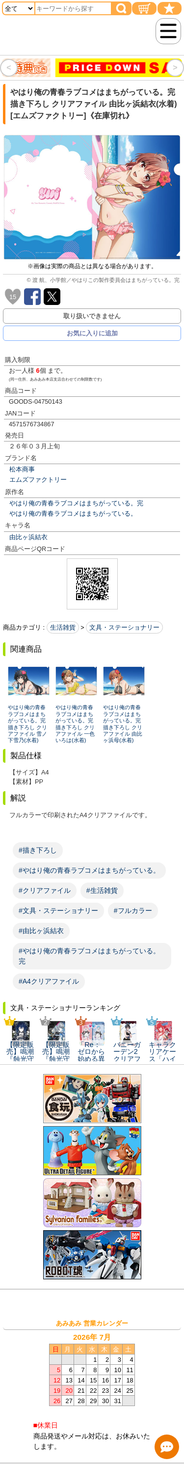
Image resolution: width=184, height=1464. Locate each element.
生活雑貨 (63, 627)
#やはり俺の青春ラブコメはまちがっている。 (89, 870)
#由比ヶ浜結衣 (41, 931)
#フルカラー (133, 910)
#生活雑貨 (102, 890)
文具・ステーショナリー (124, 627)
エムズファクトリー (38, 479)
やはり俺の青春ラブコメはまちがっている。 (73, 513)
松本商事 (22, 469)
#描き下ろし (38, 850)
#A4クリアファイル (49, 981)
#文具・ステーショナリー (58, 910)
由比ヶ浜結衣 (28, 537)
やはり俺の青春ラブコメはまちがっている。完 (76, 503)
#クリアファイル (45, 890)
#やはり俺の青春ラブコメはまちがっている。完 (89, 956)
